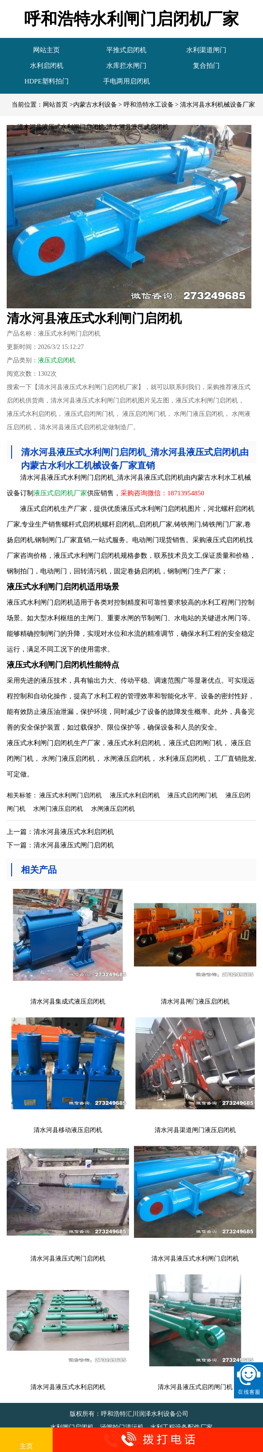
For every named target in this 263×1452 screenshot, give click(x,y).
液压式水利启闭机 (135, 795)
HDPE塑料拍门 (47, 81)
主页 (26, 1440)
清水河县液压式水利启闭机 (73, 831)
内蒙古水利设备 (95, 104)
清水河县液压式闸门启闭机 (73, 845)
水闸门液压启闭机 (58, 808)
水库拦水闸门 (126, 65)
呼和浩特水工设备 (149, 104)
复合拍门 (206, 65)
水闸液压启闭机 (113, 808)
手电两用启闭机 (126, 81)
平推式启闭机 (126, 50)
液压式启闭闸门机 (192, 795)
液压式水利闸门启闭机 (70, 795)
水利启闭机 (46, 65)
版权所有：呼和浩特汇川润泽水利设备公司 (130, 1414)
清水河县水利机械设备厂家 (217, 104)
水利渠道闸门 (206, 50)
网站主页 (46, 50)
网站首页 (55, 104)
